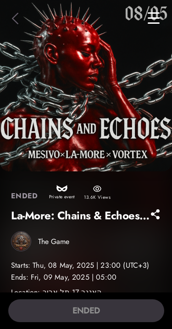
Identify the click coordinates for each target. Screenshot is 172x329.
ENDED (86, 311)
